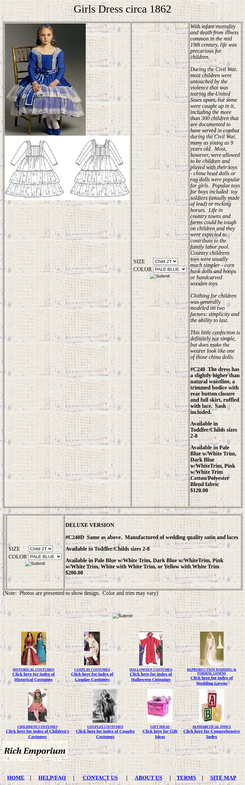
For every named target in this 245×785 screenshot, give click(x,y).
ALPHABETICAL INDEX (211, 727)
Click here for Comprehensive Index (211, 734)
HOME (15, 778)
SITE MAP (223, 778)
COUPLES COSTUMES (105, 727)
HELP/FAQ (52, 778)
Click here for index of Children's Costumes (37, 734)
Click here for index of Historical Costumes (33, 676)
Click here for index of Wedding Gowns (212, 680)
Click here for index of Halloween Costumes (151, 676)
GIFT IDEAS (160, 727)
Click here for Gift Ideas (160, 734)
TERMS (186, 778)
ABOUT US (148, 778)
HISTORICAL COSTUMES (33, 669)
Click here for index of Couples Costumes (105, 734)
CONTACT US (100, 778)
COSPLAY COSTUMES (92, 669)
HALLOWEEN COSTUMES (151, 669)
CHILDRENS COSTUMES (37, 727)
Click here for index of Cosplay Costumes (92, 676)
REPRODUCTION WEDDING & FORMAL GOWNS (211, 671)
